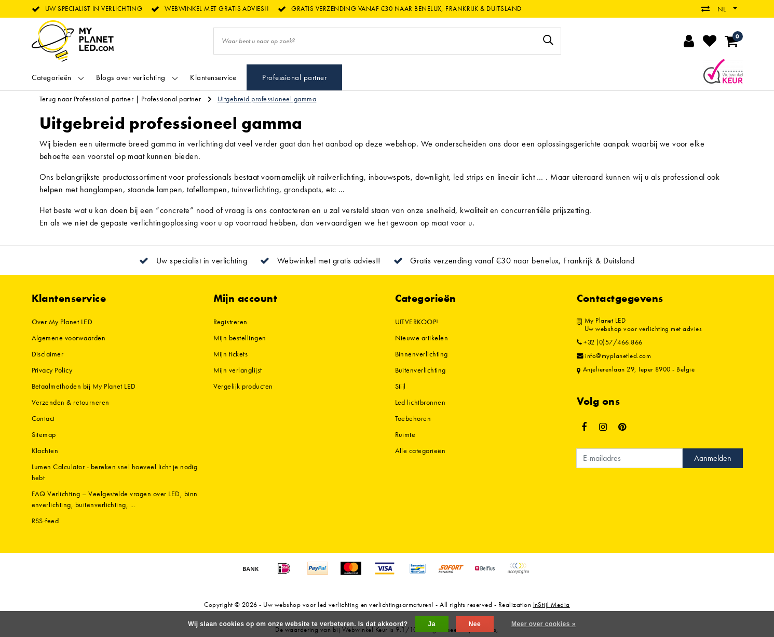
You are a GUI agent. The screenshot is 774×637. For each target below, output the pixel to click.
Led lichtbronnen (420, 402)
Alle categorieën (420, 450)
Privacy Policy (52, 370)
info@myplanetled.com (614, 356)
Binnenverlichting (421, 354)
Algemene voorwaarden (69, 337)
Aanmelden (712, 458)
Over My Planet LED (62, 321)
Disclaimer (48, 354)
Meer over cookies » (543, 624)
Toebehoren (413, 418)
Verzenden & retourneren (71, 402)
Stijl (400, 386)
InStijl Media (551, 604)
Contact (43, 418)
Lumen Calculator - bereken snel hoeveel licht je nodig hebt (115, 472)
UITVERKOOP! (417, 321)
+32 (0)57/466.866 (610, 342)
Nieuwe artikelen (422, 337)
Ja (432, 624)
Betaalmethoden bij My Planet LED (84, 386)
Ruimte (405, 434)
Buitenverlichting (420, 370)
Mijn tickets (230, 354)
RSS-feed (45, 520)
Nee (475, 624)
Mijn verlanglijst (237, 370)
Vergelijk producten (243, 386)
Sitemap (44, 434)
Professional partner (171, 98)
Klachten (45, 450)
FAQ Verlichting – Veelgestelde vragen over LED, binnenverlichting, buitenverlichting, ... (115, 499)
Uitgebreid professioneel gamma (267, 98)
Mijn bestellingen (239, 337)
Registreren (230, 321)
